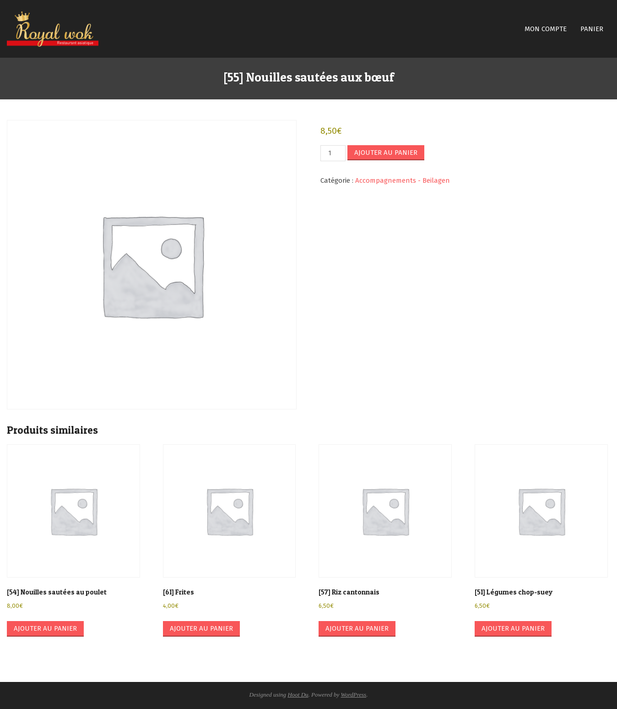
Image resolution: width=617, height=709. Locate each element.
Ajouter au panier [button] (45, 628)
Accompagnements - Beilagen (402, 180)
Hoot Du (297, 694)
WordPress (354, 694)
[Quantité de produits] (332, 153)
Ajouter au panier (385, 152)
